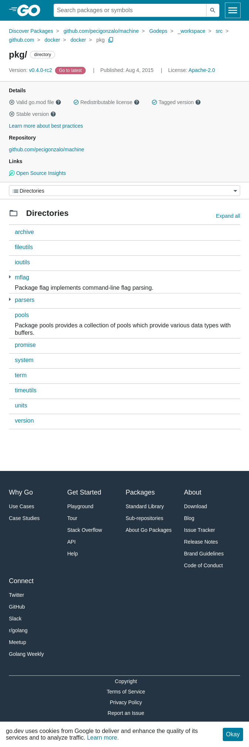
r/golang (18, 630)
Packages (140, 492)
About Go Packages (149, 530)
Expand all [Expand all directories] (228, 216)
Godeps (158, 31)
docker (52, 40)
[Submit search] (212, 10)
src (219, 31)
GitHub (17, 607)
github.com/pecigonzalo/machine (101, 31)
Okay (233, 734)
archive (24, 232)
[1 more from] (9, 277)
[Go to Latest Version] (71, 70)
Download (195, 506)
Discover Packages (31, 31)
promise (25, 345)
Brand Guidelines (204, 554)
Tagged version (176, 102)
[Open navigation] (232, 10)
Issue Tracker (199, 530)
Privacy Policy (126, 702)
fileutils (24, 247)
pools (22, 315)
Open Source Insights (37, 173)
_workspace (191, 31)
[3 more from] (9, 299)
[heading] (31, 10)
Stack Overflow (84, 530)
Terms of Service (126, 692)
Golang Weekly (26, 654)
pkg (100, 40)
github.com (21, 40)
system (24, 360)
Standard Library (145, 506)
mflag (22, 277)
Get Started (84, 492)
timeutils (26, 390)
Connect (21, 581)
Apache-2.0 (201, 70)
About (192, 492)
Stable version (32, 114)
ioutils (22, 262)
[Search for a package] (130, 10)
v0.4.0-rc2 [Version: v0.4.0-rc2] (31, 70)
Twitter (16, 595)
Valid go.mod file (35, 102)
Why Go (21, 492)
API (71, 542)
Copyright (126, 681)
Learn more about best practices (46, 126)
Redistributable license (106, 102)
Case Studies (24, 518)
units (21, 405)
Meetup (17, 642)
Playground (80, 506)
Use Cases (21, 506)
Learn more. (103, 737)
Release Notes (201, 542)
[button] (12, 102)
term (21, 375)
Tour (72, 518)
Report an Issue (126, 713)
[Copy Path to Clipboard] (111, 40)
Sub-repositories (144, 518)
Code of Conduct (203, 565)
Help (72, 554)
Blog (189, 518)
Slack (15, 619)
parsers (24, 300)
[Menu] (124, 190)
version (24, 420)
